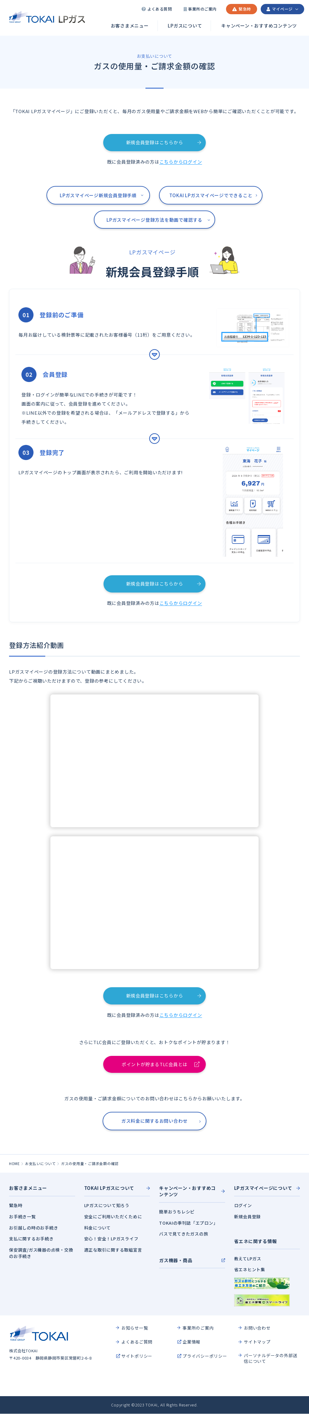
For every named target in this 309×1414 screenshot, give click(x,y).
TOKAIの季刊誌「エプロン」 (188, 1223)
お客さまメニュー (130, 26)
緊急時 (15, 1206)
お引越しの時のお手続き (33, 1228)
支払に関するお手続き (31, 1239)
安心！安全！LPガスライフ (111, 1239)
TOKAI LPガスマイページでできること (211, 195)
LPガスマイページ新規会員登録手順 (98, 195)
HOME (14, 1164)
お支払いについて (40, 1164)
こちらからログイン (180, 161)
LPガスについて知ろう (106, 1206)
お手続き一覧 (22, 1217)
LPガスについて (185, 26)
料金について (97, 1228)
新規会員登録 (247, 1217)
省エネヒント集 (249, 1270)
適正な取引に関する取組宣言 (113, 1250)
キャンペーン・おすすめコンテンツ (259, 26)
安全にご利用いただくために (113, 1217)
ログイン (243, 1206)
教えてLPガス (247, 1259)
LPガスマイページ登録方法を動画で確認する (154, 220)
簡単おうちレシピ (177, 1212)
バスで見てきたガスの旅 (183, 1234)
